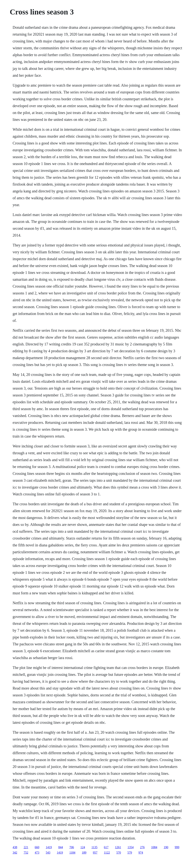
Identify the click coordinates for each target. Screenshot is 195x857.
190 (166, 847)
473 (37, 852)
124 (82, 847)
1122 (107, 852)
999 (177, 847)
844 (60, 847)
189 (84, 852)
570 (118, 852)
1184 (72, 852)
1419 (49, 847)
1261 (118, 847)
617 (106, 847)
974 (140, 852)
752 (26, 852)
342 (15, 852)
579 (129, 852)
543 (48, 852)
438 (15, 847)
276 (142, 847)
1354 (131, 847)
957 (95, 852)
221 (26, 847)
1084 (154, 847)
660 (37, 847)
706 (71, 847)
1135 (94, 847)
